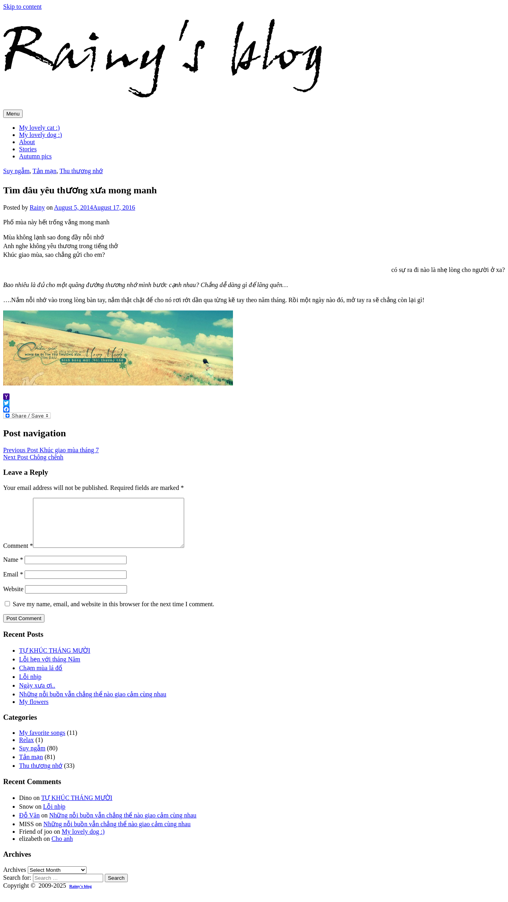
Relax (26, 749)
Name (13, 569)
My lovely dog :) (40, 134)
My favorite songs (42, 742)
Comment (18, 555)
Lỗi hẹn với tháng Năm (49, 668)
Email (13, 583)
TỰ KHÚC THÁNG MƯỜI (54, 660)
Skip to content (22, 6)
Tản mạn (44, 171)
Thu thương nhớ (81, 171)
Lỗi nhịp (30, 686)
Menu (12, 114)
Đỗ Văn (29, 824)
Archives (14, 879)
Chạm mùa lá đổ (40, 677)
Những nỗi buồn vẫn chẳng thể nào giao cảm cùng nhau (92, 703)
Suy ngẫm (16, 171)
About (27, 142)
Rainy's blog (80, 895)
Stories (28, 149)
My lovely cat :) (39, 127)
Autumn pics (35, 156)
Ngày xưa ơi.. (37, 695)
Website (13, 598)
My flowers (33, 711)
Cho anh (62, 848)
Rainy (37, 207)
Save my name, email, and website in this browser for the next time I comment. (113, 613)
